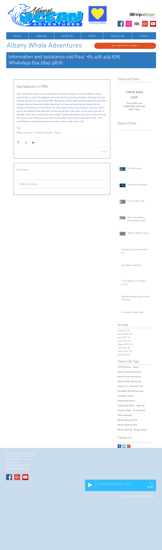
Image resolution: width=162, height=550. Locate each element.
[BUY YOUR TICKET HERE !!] (125, 46)
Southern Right (124, 410)
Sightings (140, 405)
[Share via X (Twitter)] (25, 142)
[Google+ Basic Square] (128, 446)
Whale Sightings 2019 (127, 425)
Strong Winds (139, 410)
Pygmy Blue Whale (126, 405)
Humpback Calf (136, 386)
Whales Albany (140, 430)
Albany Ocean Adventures (129, 372)
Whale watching (24, 132)
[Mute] (149, 486)
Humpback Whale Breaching (130, 391)
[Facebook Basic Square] (119, 446)
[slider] (152, 487)
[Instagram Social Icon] (129, 24)
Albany (57, 132)
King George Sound (126, 401)
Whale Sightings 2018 (127, 420)
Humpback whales (43, 132)
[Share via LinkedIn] (33, 142)
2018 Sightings (124, 367)
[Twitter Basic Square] (124, 446)
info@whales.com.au (17, 468)
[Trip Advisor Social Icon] (137, 24)
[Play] (90, 485)
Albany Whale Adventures (129, 381)
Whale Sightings (125, 415)
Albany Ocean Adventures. (130, 376)
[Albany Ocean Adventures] (121, 24)
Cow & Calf (122, 386)
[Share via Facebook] (18, 142)
